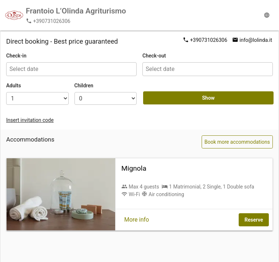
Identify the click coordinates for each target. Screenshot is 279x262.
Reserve (253, 220)
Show (208, 98)
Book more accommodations (237, 142)
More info (136, 219)
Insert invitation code (30, 120)
